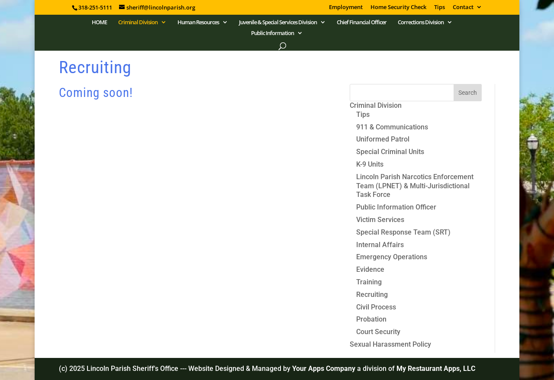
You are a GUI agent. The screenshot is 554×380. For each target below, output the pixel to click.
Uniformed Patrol (382, 139)
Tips (439, 7)
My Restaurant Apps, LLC (435, 368)
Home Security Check (398, 7)
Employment (346, 7)
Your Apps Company (324, 368)
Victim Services (380, 220)
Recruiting (372, 294)
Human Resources (198, 22)
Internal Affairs (380, 245)
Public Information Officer (396, 207)
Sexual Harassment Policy (390, 344)
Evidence (370, 269)
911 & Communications (392, 127)
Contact (463, 7)
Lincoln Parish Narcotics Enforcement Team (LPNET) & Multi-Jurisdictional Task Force (414, 186)
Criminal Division (138, 22)
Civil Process (376, 307)
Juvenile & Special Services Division (278, 22)
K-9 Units (369, 164)
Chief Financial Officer (362, 22)
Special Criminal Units (390, 152)
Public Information (272, 33)
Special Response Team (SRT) (403, 232)
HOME (99, 22)
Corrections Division (421, 22)
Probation (371, 319)
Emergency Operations (391, 257)
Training (369, 282)
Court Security (378, 332)
